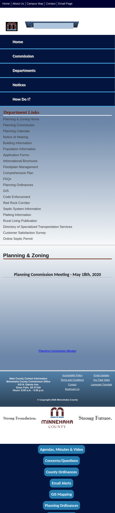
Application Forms (16, 155)
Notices (19, 84)
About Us (18, 3)
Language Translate (101, 384)
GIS (6, 191)
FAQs (7, 179)
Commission (23, 56)
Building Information (17, 143)
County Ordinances (61, 472)
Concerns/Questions (61, 460)
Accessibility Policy (72, 375)
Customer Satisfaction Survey (24, 232)
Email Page (65, 3)
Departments (24, 70)
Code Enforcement (16, 197)
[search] (53, 26)
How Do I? (22, 99)
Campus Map (35, 3)
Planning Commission (19, 125)
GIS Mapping (61, 494)
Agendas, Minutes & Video (61, 449)
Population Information (19, 149)
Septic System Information (22, 209)
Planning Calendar (16, 131)
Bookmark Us (72, 389)
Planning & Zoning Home (21, 119)
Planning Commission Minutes (57, 351)
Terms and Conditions (72, 380)
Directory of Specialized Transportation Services (37, 226)
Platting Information (17, 215)
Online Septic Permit (18, 238)
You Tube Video (101, 380)
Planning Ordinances (18, 185)
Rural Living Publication (20, 221)
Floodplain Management (20, 167)
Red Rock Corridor (16, 203)
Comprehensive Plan (18, 173)
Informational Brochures (20, 161)
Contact (51, 3)
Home (6, 3)
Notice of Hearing (15, 137)
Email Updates (101, 375)
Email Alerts (61, 483)
